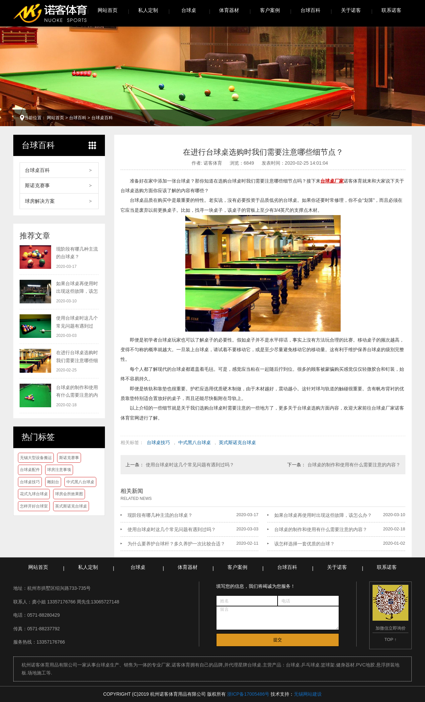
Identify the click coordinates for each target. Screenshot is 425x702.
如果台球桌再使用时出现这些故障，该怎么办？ (323, 515)
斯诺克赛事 (37, 185)
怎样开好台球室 (34, 506)
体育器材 (229, 10)
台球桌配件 (30, 469)
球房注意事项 (59, 469)
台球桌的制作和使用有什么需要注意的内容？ (353, 464)
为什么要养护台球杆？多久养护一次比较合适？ (176, 543)
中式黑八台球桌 (80, 482)
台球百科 (310, 10)
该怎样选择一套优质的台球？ (304, 543)
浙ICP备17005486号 (248, 694)
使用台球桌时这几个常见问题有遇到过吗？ (190, 464)
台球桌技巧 (30, 482)
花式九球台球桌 (34, 494)
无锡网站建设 (308, 694)
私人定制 (148, 10)
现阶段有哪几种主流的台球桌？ (160, 515)
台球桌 (188, 10)
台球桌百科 (102, 117)
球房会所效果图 (69, 494)
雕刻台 (53, 482)
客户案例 (270, 10)
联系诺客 (391, 10)
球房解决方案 (40, 201)
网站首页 (108, 10)
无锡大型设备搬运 (36, 457)
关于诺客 (351, 10)
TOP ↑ (390, 639)
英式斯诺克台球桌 (71, 506)
